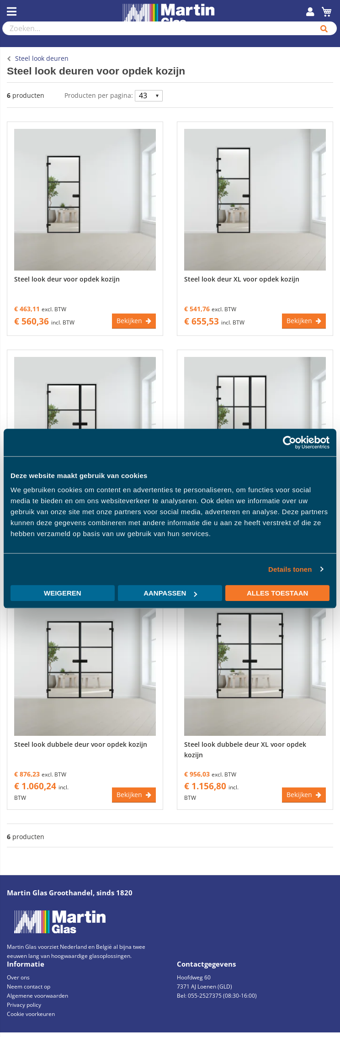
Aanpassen (170, 593)
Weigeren (62, 593)
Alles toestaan (277, 593)
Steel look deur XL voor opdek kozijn (241, 279)
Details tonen (290, 569)
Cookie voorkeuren (31, 1014)
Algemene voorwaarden (37, 996)
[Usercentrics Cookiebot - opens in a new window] (289, 442)
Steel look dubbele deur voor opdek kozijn (80, 744)
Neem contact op (28, 986)
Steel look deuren (42, 58)
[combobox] (157, 28)
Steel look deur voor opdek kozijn (67, 279)
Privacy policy (24, 1005)
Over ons (18, 977)
